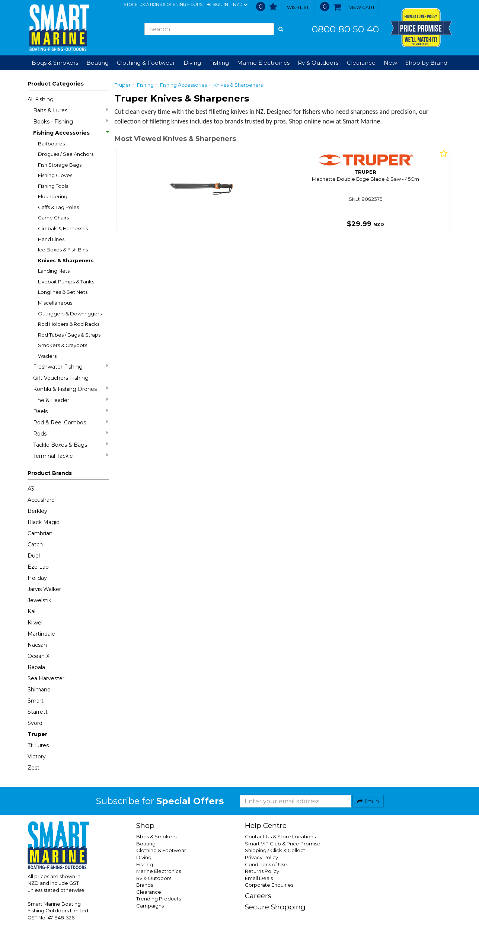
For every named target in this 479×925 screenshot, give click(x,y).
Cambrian (40, 533)
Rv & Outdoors (153, 878)
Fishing (145, 85)
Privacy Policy (261, 857)
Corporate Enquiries (269, 885)
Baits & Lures (70, 110)
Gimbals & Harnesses (63, 228)
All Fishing (41, 99)
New (390, 62)
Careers (258, 896)
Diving (143, 857)
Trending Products (158, 899)
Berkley (37, 511)
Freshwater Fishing (70, 366)
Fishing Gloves (55, 175)
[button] (217, 5)
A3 (31, 488)
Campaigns (150, 906)
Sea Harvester (46, 678)
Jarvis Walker (44, 589)
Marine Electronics (158, 871)
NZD (240, 5)
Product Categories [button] (56, 83)
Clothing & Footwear (161, 850)
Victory (37, 756)
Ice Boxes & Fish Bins (63, 250)
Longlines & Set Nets (62, 292)
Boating (146, 844)
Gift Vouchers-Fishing (61, 378)
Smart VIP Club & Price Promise (282, 844)
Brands (144, 885)
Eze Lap (38, 566)
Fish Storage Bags (60, 165)
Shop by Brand (426, 62)
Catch (35, 544)
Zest (33, 767)
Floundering (52, 196)
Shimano (39, 689)
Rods (70, 433)
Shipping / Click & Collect (275, 850)
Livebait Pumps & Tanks (66, 282)
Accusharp (41, 500)
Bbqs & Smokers (55, 62)
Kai (31, 611)
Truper (37, 734)
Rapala (36, 667)
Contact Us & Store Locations (280, 836)
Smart (36, 700)
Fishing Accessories (70, 132)
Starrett (38, 712)
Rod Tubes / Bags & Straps (69, 335)
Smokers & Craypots (62, 345)
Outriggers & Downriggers (70, 314)
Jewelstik (39, 600)
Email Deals (259, 878)
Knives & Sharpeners (66, 260)
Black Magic (43, 522)
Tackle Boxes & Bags (70, 444)
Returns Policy (262, 871)
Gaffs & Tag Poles (58, 207)
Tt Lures (38, 745)
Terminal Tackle (70, 455)
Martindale (41, 633)
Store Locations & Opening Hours (163, 4)
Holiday (37, 578)
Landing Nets (54, 271)
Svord (35, 723)
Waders (47, 356)
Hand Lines (51, 239)
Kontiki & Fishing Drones (70, 388)
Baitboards (51, 144)
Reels (70, 411)
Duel (34, 555)
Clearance (361, 62)
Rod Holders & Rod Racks (68, 324)
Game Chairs (53, 218)
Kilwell (36, 622)
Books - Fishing (70, 121)
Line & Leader (70, 400)
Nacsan (37, 645)
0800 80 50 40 (345, 29)
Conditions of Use (266, 864)
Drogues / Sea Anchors (65, 154)
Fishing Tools (53, 186)
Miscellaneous (55, 303)
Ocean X (39, 656)
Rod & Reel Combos (70, 422)
